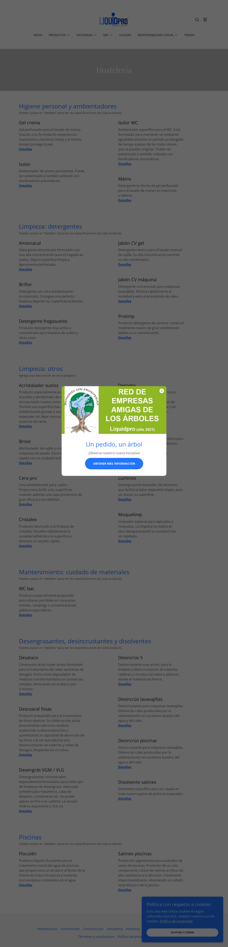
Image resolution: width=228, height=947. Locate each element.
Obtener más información (114, 463)
